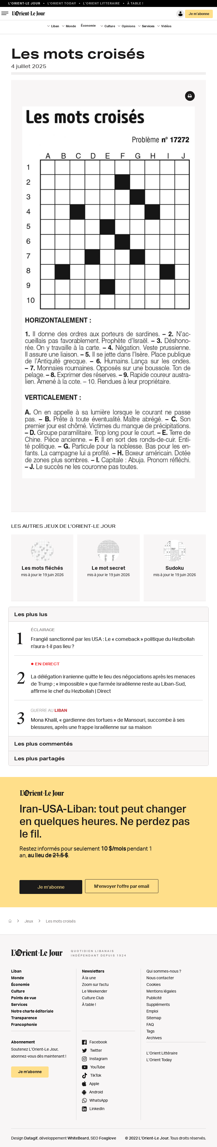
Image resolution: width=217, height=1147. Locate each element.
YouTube (97, 1065)
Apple (94, 1081)
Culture (109, 26)
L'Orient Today (62, 3)
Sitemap (153, 1015)
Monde (71, 26)
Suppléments (158, 1002)
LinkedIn (96, 1106)
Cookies (153, 982)
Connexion (180, 14)
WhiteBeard (78, 1136)
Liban (55, 26)
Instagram (98, 1056)
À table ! (135, 3)
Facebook (98, 1040)
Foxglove (107, 1136)
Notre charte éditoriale (32, 1009)
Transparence (24, 1015)
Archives (154, 1035)
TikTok (95, 1073)
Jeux (28, 919)
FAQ (150, 1022)
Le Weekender (94, 989)
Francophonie (24, 1022)
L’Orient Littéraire (162, 1051)
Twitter (96, 1048)
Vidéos (166, 26)
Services (148, 26)
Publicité (154, 995)
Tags (150, 1029)
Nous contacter (160, 975)
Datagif (31, 1136)
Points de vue (23, 995)
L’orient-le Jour (24, 3)
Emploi (152, 1009)
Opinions (128, 26)
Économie (88, 26)
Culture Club (93, 995)
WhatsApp (98, 1098)
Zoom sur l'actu (95, 982)
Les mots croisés (61, 919)
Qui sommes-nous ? (163, 969)
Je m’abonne (199, 14)
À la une (89, 975)
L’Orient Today (159, 1057)
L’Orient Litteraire (101, 3)
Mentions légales (161, 989)
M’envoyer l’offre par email (120, 885)
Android (96, 1090)
